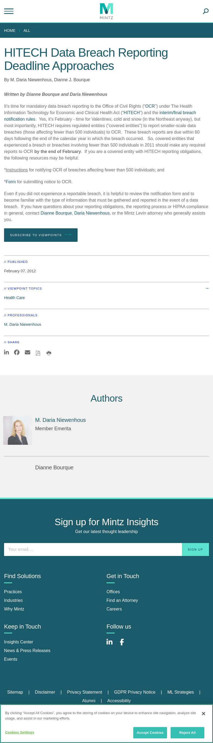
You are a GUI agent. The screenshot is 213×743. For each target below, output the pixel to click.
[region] (106, 723)
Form (11, 181)
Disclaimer (45, 692)
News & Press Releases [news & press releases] (27, 650)
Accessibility (119, 700)
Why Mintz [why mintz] (14, 609)
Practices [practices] (13, 591)
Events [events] (10, 659)
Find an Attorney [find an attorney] (122, 600)
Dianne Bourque (56, 213)
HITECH (132, 112)
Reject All (187, 733)
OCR (150, 106)
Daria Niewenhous (92, 213)
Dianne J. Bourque (72, 79)
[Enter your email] (106, 549)
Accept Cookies (150, 733)
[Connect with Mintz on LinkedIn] (111, 645)
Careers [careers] (114, 609)
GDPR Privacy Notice (134, 692)
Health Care (14, 298)
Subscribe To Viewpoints (41, 234)
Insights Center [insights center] (18, 642)
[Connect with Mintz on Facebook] (125, 645)
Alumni (88, 700)
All (27, 30)
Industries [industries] (13, 600)
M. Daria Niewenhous (31, 79)
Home (9, 30)
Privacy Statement (84, 692)
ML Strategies (180, 692)
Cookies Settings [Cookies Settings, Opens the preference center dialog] (19, 732)
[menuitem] (11, 30)
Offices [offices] (113, 591)
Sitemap (15, 692)
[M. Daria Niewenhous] (17, 430)
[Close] (203, 714)
